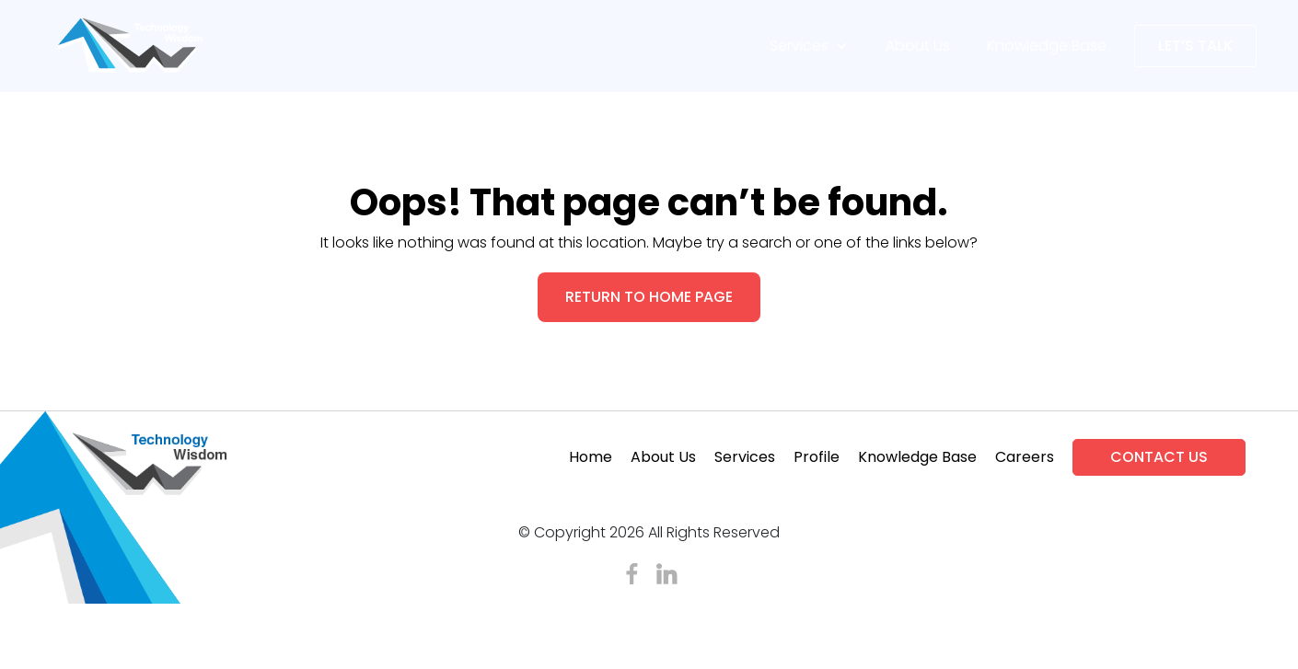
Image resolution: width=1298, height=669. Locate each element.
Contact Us (1159, 456)
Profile (817, 456)
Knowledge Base (1047, 45)
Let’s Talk (1195, 45)
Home (590, 456)
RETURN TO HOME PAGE (649, 296)
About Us (918, 45)
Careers (1024, 456)
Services (809, 46)
